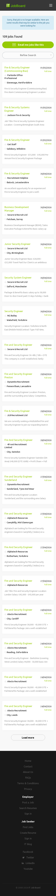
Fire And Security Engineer (18, 440)
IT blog (28, 844)
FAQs (28, 777)
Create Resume (28, 832)
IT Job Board (34, 887)
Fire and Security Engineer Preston (18, 376)
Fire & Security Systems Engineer (17, 109)
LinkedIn (30, 863)
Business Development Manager (16, 209)
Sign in (28, 813)
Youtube (28, 868)
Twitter (30, 857)
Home (28, 761)
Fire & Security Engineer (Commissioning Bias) (17, 69)
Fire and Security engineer (18, 513)
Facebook (28, 852)
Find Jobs (28, 827)
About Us (28, 772)
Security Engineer (13, 311)
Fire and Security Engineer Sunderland (18, 478)
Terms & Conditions (28, 783)
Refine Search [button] (28, 55)
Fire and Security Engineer (18, 344)
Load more (28, 737)
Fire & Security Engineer (17, 140)
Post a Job (28, 802)
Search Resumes (28, 808)
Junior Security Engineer (17, 244)
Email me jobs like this (30, 44)
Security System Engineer (18, 277)
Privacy (28, 789)
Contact (28, 766)
